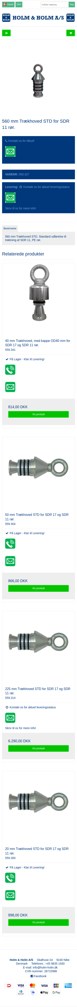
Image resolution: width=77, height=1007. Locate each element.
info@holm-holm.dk (45, 967)
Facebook (38, 976)
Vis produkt (38, 414)
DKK (19, 4)
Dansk (8, 4)
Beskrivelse (9, 228)
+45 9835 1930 (55, 963)
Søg (72, 4)
